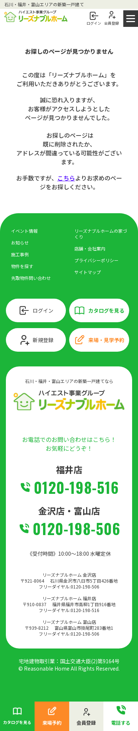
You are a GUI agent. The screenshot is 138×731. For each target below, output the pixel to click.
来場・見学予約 (99, 340)
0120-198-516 (76, 487)
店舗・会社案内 (89, 248)
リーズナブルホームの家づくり (100, 234)
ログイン (35, 310)
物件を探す (22, 266)
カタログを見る (99, 310)
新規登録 (35, 340)
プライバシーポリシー (96, 260)
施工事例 (20, 254)
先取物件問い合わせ (31, 278)
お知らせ (20, 242)
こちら (66, 177)
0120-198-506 (76, 528)
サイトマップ (87, 272)
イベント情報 (24, 231)
